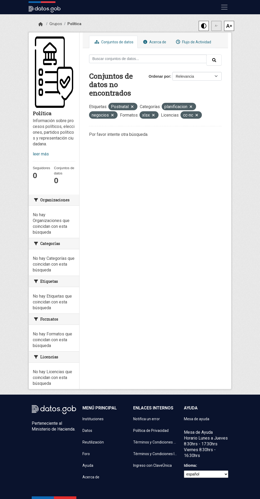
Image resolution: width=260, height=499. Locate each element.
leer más (41, 153)
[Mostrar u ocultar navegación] (224, 7)
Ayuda (87, 465)
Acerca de (154, 42)
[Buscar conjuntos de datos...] (148, 58)
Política (74, 23)
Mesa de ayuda (196, 419)
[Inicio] (40, 24)
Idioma (190, 465)
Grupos (55, 23)
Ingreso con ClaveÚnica (152, 465)
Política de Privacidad (151, 430)
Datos (87, 430)
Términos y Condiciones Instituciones (155, 454)
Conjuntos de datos (113, 42)
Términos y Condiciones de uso (155, 442)
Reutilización (93, 442)
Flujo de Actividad (193, 42)
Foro (86, 454)
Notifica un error (146, 419)
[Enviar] (214, 60)
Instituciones (93, 419)
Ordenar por (159, 76)
